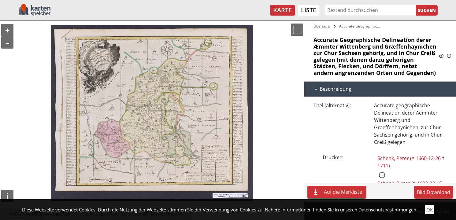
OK (429, 210)
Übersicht (321, 26)
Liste (308, 10)
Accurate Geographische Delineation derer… (361, 26)
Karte (282, 10)
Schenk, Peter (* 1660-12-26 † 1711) (410, 162)
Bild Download (433, 192)
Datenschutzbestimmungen (387, 210)
